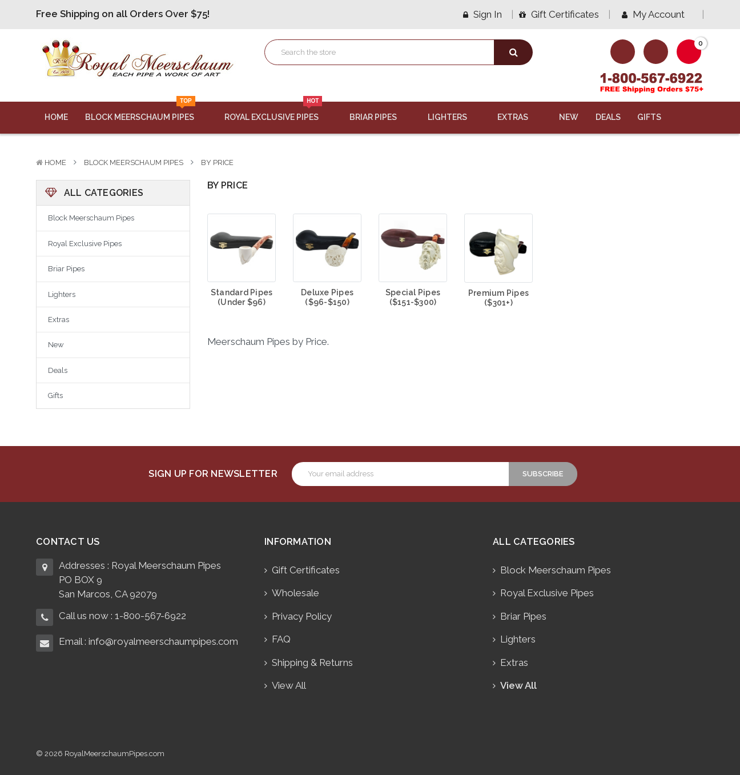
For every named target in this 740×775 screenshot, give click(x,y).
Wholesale (295, 593)
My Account (657, 14)
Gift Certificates (559, 14)
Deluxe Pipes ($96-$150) (327, 297)
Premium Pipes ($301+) (498, 297)
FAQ (281, 639)
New (568, 117)
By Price (217, 162)
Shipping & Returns (312, 662)
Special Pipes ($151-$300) (412, 297)
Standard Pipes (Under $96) (242, 297)
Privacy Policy (302, 616)
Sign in (482, 14)
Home (56, 117)
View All (289, 685)
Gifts (656, 117)
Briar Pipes (380, 117)
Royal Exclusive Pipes (278, 112)
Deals (608, 117)
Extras (519, 117)
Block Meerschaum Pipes (146, 112)
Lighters (454, 117)
